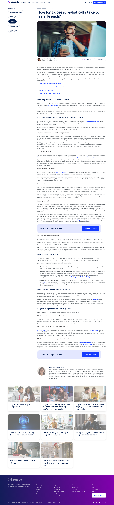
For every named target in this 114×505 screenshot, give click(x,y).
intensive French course (85, 342)
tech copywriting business (83, 375)
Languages (23, 2)
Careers (38, 493)
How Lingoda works (99, 2)
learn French (95, 299)
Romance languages (61, 172)
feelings (88, 277)
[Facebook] (102, 503)
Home (39, 8)
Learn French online (90, 228)
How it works (31, 2)
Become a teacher (99, 495)
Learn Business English (58, 491)
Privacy (54, 502)
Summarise (88, 60)
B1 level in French (53, 105)
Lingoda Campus (16, 12)
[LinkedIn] (93, 503)
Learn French (56, 493)
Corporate (38, 487)
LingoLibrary (14, 31)
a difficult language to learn (92, 121)
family (73, 277)
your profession (79, 277)
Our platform (75, 487)
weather (44, 282)
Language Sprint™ (41, 2)
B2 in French (52, 107)
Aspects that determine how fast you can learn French (55, 87)
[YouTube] (99, 503)
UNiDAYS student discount (78, 491)
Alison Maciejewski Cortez (50, 59)
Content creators (96, 489)
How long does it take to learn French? (50, 83)
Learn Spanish (56, 495)
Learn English (56, 489)
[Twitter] (96, 503)
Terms (59, 502)
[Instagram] (105, 503)
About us (38, 489)
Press (37, 495)
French (44, 8)
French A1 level (41, 330)
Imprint (49, 502)
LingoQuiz (14, 26)
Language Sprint (87, 344)
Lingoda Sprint (78, 220)
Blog (49, 2)
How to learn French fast (47, 90)
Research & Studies (41, 498)
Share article (99, 60)
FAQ (93, 487)
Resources (74, 489)
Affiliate (94, 491)
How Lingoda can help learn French (50, 93)
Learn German (56, 487)
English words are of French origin (85, 157)
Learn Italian (56, 498)
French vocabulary (42, 157)
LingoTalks (14, 17)
